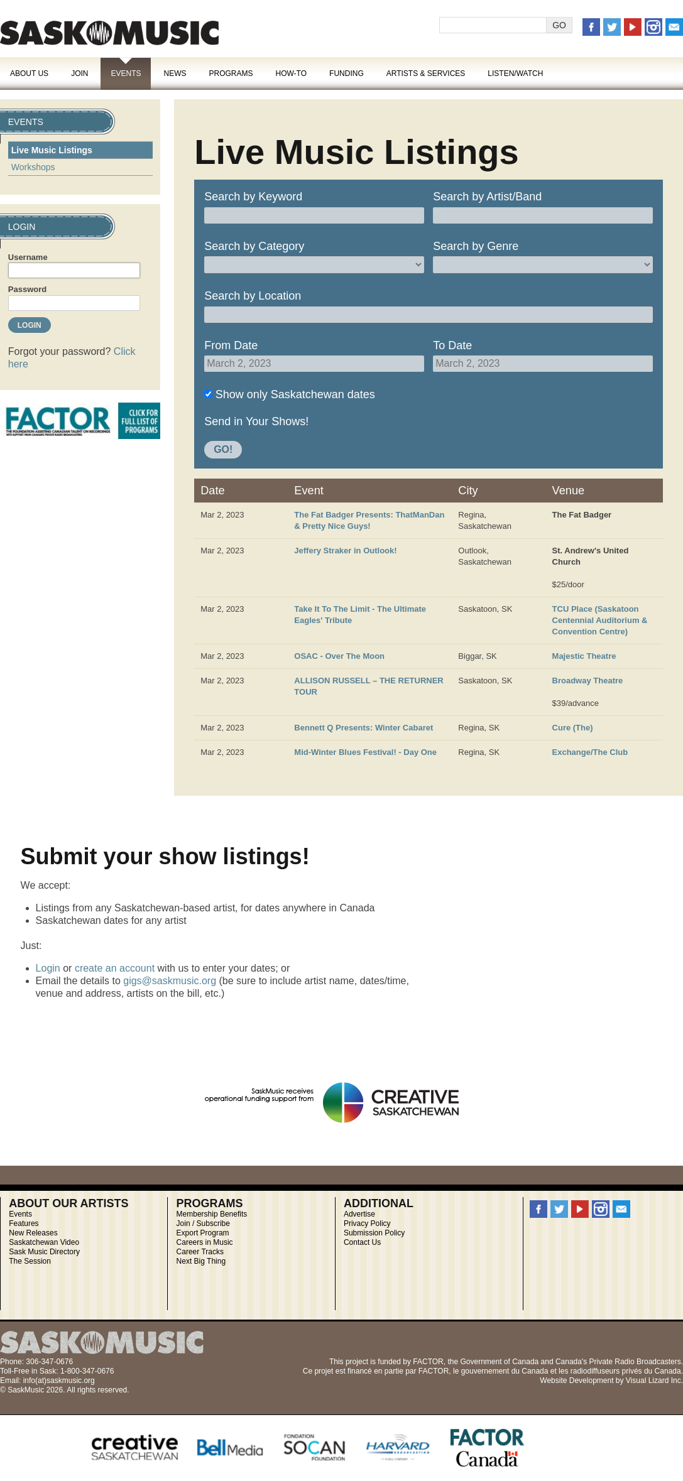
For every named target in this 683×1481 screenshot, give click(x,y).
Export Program (203, 1233)
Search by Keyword (253, 196)
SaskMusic (109, 33)
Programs (231, 73)
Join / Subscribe (203, 1223)
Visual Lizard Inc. (654, 1380)
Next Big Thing (201, 1261)
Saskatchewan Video (44, 1242)
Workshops (33, 167)
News (174, 73)
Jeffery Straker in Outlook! (345, 550)
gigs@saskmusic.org (169, 980)
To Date (452, 345)
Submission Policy (374, 1233)
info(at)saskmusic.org (59, 1380)
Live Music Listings (51, 150)
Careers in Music (205, 1242)
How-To (291, 73)
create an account (115, 968)
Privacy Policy (367, 1223)
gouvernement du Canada (505, 1371)
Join (79, 73)
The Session (30, 1261)
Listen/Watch (515, 73)
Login (48, 968)
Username (28, 257)
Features (23, 1223)
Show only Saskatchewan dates (295, 394)
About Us (29, 73)
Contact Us (362, 1242)
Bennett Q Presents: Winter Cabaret (363, 727)
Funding (346, 73)
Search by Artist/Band (487, 196)
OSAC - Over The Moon (339, 656)
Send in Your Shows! (256, 421)
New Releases (33, 1233)
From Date (231, 345)
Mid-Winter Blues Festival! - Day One (365, 752)
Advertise (359, 1214)
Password (27, 289)
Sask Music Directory (44, 1251)
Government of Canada (499, 1361)
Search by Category (254, 246)
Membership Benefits (212, 1214)
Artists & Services (426, 73)
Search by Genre (475, 246)
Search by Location (252, 296)
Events (126, 73)
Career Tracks (200, 1251)
